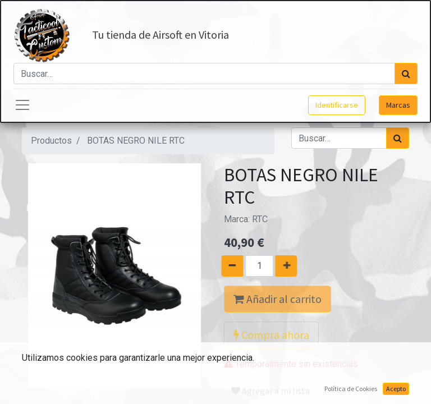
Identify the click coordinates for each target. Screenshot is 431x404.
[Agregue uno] (291, 266)
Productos (51, 140)
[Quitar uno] (228, 266)
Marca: (246, 219)
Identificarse (336, 105)
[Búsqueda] (406, 73)
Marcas (398, 105)
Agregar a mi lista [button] (270, 390)
